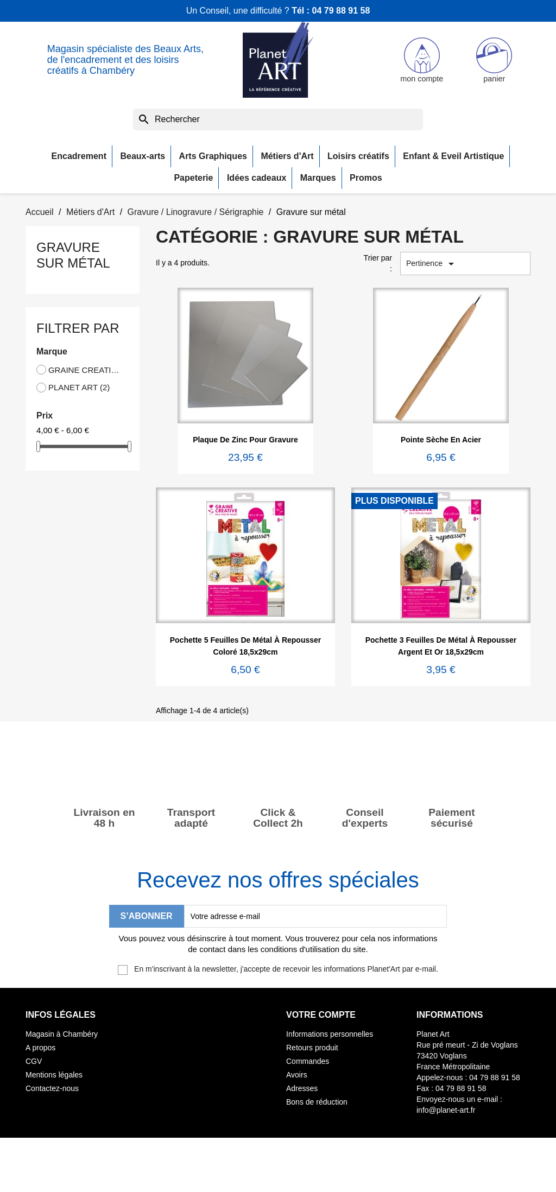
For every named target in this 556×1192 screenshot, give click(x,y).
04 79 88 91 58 (341, 10)
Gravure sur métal (73, 255)
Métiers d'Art (287, 156)
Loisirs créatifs (358, 156)
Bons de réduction (317, 1102)
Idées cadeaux (256, 177)
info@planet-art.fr (445, 1110)
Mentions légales (54, 1074)
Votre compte (321, 1014)
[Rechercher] (278, 119)
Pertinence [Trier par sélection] (432, 263)
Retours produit (312, 1047)
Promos (366, 177)
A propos (40, 1047)
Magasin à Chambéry (62, 1034)
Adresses (302, 1088)
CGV (34, 1061)
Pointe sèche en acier (441, 439)
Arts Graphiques (213, 156)
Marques (318, 177)
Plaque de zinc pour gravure (245, 439)
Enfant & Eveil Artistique (453, 156)
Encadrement (79, 156)
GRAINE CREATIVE (86, 370)
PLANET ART (79, 387)
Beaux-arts (142, 156)
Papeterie (193, 177)
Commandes (307, 1061)
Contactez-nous (52, 1088)
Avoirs (296, 1074)
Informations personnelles (329, 1034)
